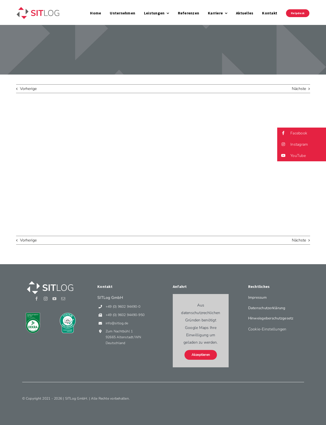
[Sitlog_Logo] (38, 7)
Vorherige (28, 88)
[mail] (63, 299)
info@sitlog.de (117, 323)
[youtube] (54, 299)
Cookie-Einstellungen (267, 329)
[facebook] (37, 299)
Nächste (299, 88)
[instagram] (46, 299)
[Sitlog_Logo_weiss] (50, 280)
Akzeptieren (201, 354)
